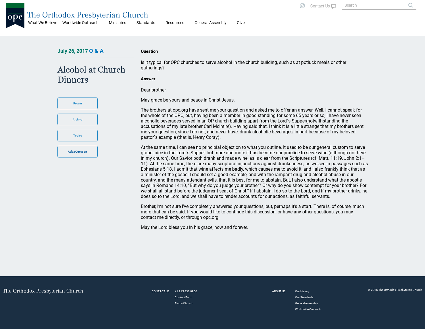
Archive (77, 119)
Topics (77, 135)
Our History (302, 291)
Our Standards (304, 297)
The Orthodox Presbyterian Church (87, 15)
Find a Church (184, 303)
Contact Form (183, 297)
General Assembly (210, 22)
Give (241, 22)
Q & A (96, 50)
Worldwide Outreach (308, 309)
